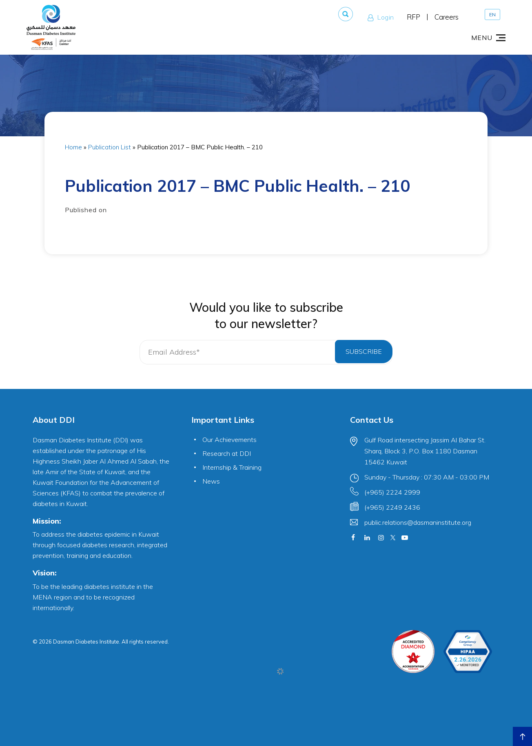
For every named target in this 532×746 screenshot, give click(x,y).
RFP (413, 16)
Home (73, 147)
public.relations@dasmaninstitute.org (417, 522)
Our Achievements (229, 439)
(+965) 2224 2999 (392, 492)
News (211, 481)
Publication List (109, 147)
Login (379, 17)
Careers (446, 16)
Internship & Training (232, 467)
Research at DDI (226, 453)
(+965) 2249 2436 (392, 507)
